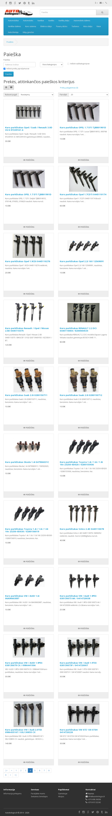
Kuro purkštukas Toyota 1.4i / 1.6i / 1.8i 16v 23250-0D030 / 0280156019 (26, 530)
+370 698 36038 (94, 799)
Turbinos (75, 26)
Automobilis (28, 20)
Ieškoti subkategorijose (78, 63)
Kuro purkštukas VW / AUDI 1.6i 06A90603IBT (22, 597)
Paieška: (7, 60)
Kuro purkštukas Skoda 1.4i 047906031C (27, 462)
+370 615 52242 (94, 802)
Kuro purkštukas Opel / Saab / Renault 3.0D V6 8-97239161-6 (28, 128)
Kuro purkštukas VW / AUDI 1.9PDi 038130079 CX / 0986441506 (23, 664)
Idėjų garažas (28, 32)
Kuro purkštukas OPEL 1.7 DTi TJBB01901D (83, 127)
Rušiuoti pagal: (11, 94)
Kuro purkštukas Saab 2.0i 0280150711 (26, 395)
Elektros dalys (46, 26)
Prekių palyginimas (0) (69, 87)
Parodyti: (63, 94)
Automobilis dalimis (82, 20)
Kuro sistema (30, 26)
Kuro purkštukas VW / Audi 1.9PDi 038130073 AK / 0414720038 (78, 597)
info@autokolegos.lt (96, 796)
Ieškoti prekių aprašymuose (16, 68)
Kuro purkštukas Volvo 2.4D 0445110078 (82, 528)
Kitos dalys (87, 26)
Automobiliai (13, 20)
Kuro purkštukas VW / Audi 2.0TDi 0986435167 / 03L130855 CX (23, 731)
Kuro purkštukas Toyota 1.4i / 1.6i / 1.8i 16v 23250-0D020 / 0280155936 (81, 463)
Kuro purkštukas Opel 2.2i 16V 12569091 (82, 261)
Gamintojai (62, 793)
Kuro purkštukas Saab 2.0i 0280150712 (81, 395)
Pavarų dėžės (61, 26)
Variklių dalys (63, 20)
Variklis (51, 20)
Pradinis (10, 42)
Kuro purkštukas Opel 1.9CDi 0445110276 (27, 261)
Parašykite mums (38, 793)
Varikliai (40, 20)
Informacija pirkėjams (12, 793)
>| (16, 775)
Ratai (99, 26)
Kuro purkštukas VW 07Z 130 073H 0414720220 (79, 731)
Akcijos (61, 796)
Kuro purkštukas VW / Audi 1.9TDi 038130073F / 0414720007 (78, 664)
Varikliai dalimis (14, 26)
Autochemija (13, 32)
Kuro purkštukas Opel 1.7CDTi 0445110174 (83, 194)
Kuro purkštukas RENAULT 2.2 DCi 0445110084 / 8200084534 (78, 329)
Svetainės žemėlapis (39, 796)
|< (6, 770)
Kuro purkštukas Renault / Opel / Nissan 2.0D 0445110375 (27, 329)
